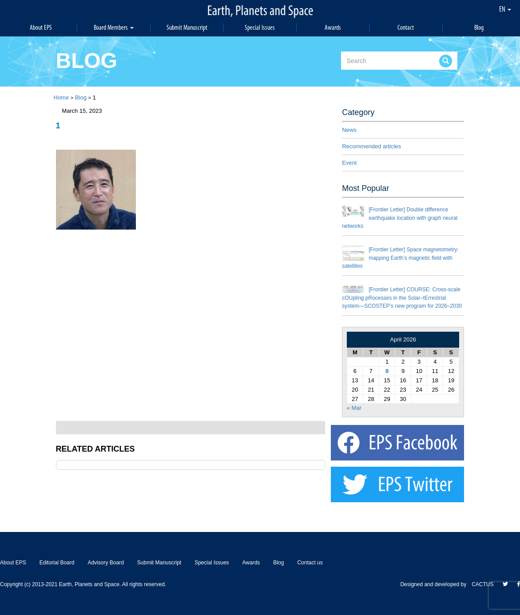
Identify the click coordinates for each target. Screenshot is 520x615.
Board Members (114, 27)
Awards (333, 27)
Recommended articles (371, 146)
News (349, 130)
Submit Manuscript (187, 27)
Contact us (309, 562)
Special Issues (260, 27)
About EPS (41, 27)
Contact (405, 27)
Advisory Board (105, 562)
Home (61, 97)
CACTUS (482, 584)
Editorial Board (57, 562)
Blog (479, 27)
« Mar (354, 408)
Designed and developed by (436, 584)
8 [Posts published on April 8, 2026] (387, 371)
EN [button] (505, 8)
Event (349, 162)
